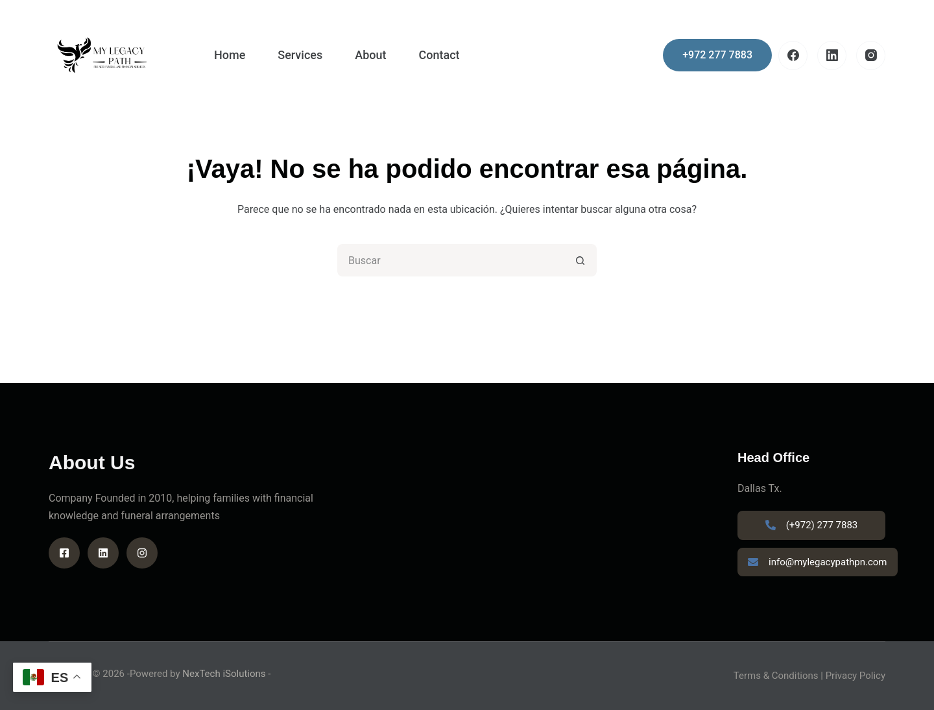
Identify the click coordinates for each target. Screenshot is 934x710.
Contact (438, 55)
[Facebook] (793, 55)
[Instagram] (870, 55)
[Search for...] (450, 260)
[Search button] (580, 260)
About (370, 55)
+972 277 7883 (717, 55)
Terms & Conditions (776, 675)
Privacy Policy (855, 675)
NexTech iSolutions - (226, 673)
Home (229, 55)
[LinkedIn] (831, 55)
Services (300, 55)
